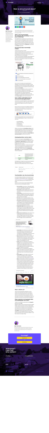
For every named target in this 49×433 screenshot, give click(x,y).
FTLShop (20, 12)
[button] (40, 2)
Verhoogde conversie (29, 360)
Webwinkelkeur (31, 257)
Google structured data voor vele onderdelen (21, 179)
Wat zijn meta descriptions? (10, 366)
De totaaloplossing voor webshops (30, 357)
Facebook (26, 366)
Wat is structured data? (9, 367)
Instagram (26, 367)
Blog (22, 12)
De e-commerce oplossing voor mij (30, 361)
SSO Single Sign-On (18, 366)
